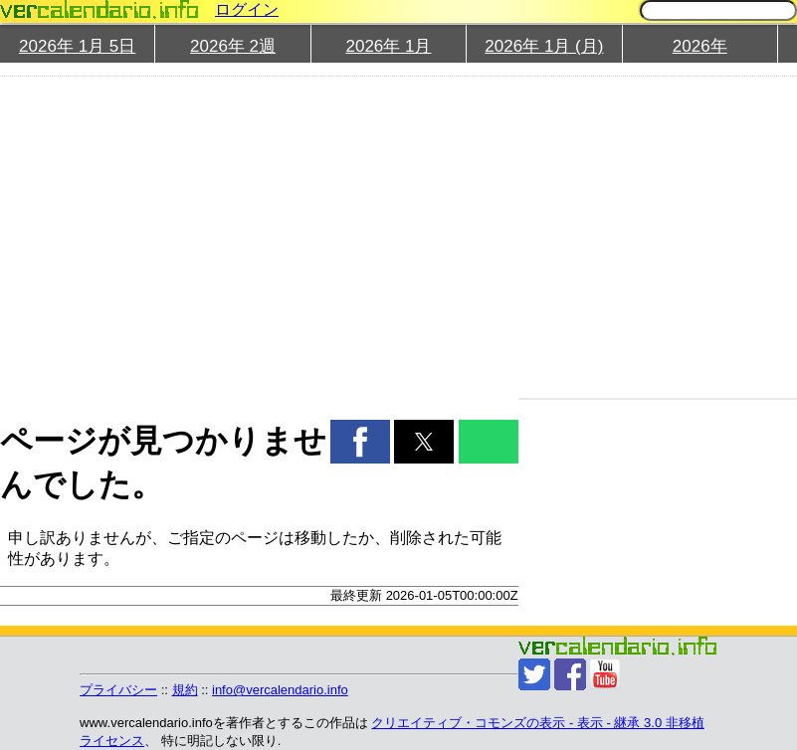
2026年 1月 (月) (544, 46)
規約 (185, 689)
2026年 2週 (233, 46)
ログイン (247, 9)
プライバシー (118, 689)
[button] (360, 442)
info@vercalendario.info (280, 689)
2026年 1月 (388, 46)
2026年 (700, 46)
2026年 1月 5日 (77, 46)
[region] (248, 235)
